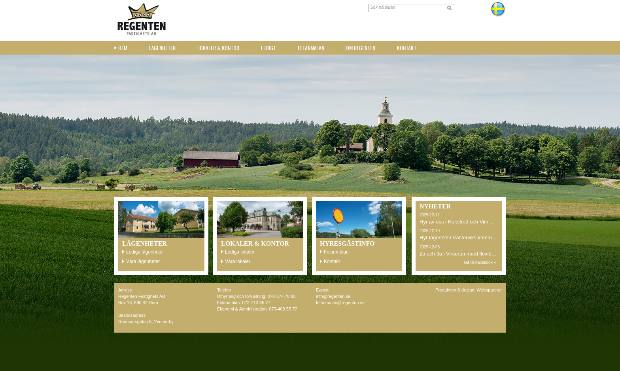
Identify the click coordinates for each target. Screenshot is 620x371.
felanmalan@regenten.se (340, 302)
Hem (122, 48)
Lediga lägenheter (145, 252)
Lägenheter (162, 48)
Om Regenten (360, 48)
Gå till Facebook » (480, 262)
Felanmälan (311, 48)
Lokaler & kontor (218, 48)
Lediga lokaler (240, 252)
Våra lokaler (237, 261)
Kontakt (406, 48)
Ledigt (268, 48)
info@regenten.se (333, 296)
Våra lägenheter (143, 261)
